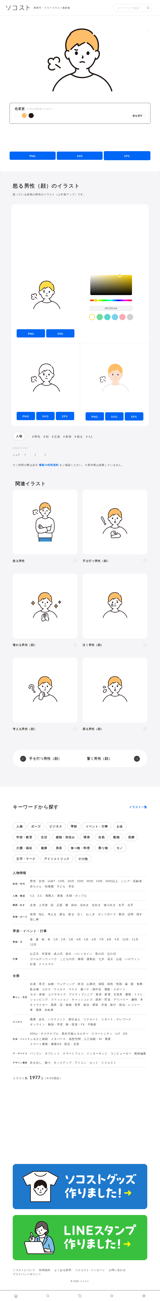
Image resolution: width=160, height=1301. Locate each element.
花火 (110, 959)
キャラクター (39, 1004)
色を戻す (137, 115)
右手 (121, 905)
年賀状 (46, 953)
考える (52, 914)
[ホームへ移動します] (16, 1295)
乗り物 (103, 848)
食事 (140, 984)
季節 (74, 826)
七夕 (102, 959)
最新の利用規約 (49, 464)
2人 (40, 895)
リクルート (91, 1019)
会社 (42, 1019)
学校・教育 (24, 837)
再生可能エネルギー (75, 1033)
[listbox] (111, 285)
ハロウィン (132, 959)
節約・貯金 (103, 999)
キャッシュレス (82, 999)
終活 (81, 984)
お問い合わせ (117, 1270)
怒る (80, 436)
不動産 (92, 1024)
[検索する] (148, 8)
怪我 (119, 984)
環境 (86, 837)
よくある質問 (62, 1270)
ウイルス (60, 989)
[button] (17, 115)
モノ (120, 848)
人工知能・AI (93, 1039)
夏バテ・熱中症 (91, 989)
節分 (69, 953)
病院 (102, 984)
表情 (68, 436)
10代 (61, 881)
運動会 (91, 959)
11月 (135, 939)
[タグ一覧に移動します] (80, 1295)
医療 (131, 837)
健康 (44, 848)
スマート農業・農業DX (45, 1044)
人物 (19, 436)
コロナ (46, 989)
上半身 (43, 905)
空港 (104, 1004)
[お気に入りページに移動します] (112, 1295)
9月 (117, 939)
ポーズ (36, 826)
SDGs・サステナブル (44, 1033)
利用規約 (44, 1270)
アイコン (81, 1062)
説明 (131, 914)
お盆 (119, 959)
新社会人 (74, 1019)
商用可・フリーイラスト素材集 (52, 7)
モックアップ (63, 1062)
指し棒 (34, 919)
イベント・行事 (97, 826)
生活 (44, 837)
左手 (130, 905)
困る (63, 914)
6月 (94, 939)
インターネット (97, 1053)
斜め (74, 905)
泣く (80, 914)
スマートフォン (73, 1053)
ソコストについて (24, 1270)
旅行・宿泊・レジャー (125, 1004)
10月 (125, 939)
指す (139, 914)
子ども (61, 886)
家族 (60, 895)
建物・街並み (65, 837)
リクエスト (108, 1062)
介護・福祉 (24, 848)
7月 (101, 939)
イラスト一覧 (138, 807)
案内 (122, 914)
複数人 (49, 895)
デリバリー (121, 999)
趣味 (134, 999)
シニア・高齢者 (131, 881)
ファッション (60, 999)
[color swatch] (92, 317)
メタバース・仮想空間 (66, 1039)
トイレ (138, 994)
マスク (73, 989)
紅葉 (33, 964)
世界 (78, 1004)
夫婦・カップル (76, 895)
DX (125, 1033)
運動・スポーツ (115, 989)
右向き (84, 905)
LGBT (51, 881)
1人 (90, 436)
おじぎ (90, 914)
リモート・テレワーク (116, 1019)
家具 (99, 994)
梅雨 (81, 959)
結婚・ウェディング (61, 984)
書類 (128, 994)
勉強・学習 (55, 1024)
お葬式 (91, 984)
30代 (80, 881)
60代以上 (112, 881)
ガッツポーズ (107, 914)
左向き (96, 905)
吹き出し (36, 1062)
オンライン (37, 1024)
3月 (71, 939)
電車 (39, 1009)
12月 (33, 944)
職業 (33, 1019)
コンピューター (121, 1053)
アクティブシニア (81, 994)
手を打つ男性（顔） (45, 758)
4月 (78, 939)
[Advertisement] (80, 137)
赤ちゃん (36, 886)
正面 (57, 436)
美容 (59, 848)
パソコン (36, 1053)
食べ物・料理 (80, 848)
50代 (99, 881)
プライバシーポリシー (27, 1274)
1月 (55, 939)
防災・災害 (72, 1044)
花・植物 (66, 1004)
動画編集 (140, 1053)
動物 (116, 837)
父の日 (111, 953)
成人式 (58, 953)
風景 (54, 1004)
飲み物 (34, 989)
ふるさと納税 (39, 1039)
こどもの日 (67, 959)
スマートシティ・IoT (105, 1033)
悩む (42, 914)
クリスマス (46, 964)
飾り (48, 1062)
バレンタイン (83, 953)
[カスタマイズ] (144, 1295)
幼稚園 (49, 886)
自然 (101, 837)
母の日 (99, 953)
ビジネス (55, 826)
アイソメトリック (57, 858)
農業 (108, 1039)
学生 (72, 886)
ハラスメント (57, 1019)
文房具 (118, 994)
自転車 (49, 1009)
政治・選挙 (91, 1004)
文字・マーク (25, 858)
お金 (120, 826)
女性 (42, 881)
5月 (86, 939)
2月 (63, 939)
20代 (71, 881)
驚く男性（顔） (99, 758)
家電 (108, 994)
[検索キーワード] (128, 8)
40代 (90, 881)
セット (94, 1062)
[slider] (111, 300)
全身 (33, 905)
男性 (37, 436)
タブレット (52, 1053)
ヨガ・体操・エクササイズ (48, 994)
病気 (110, 984)
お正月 (34, 953)
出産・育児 (37, 984)
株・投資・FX (75, 1024)
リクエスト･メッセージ (90, 1270)
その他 (83, 858)
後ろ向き (110, 905)
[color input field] (111, 308)
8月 (109, 939)
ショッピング (39, 999)
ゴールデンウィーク (43, 959)
